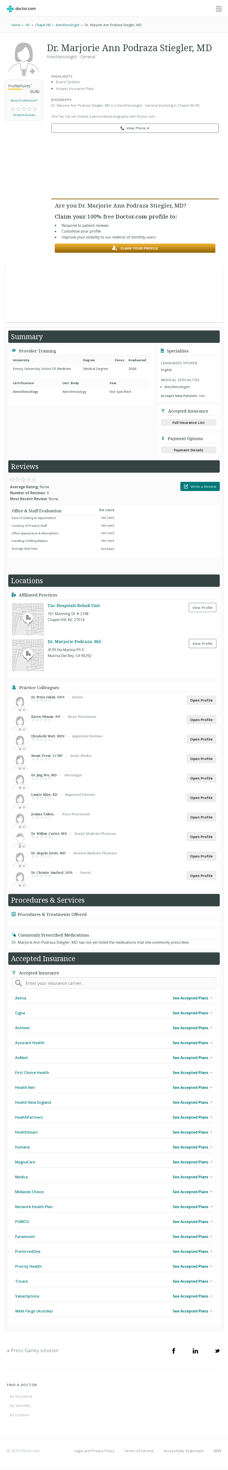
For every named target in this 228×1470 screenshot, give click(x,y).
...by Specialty (18, 1405)
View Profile (202, 607)
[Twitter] (217, 1350)
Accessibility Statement (184, 1450)
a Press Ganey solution (32, 1350)
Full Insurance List (189, 422)
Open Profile (201, 700)
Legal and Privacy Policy (94, 1450)
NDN (217, 1450)
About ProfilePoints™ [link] (24, 101)
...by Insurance (19, 1396)
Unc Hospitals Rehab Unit (74, 605)
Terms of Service (139, 1450)
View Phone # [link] (135, 128)
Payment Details (188, 450)
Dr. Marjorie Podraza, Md (74, 641)
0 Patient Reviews (24, 115)
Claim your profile (135, 248)
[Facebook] (173, 1350)
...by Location (18, 1414)
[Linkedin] (195, 1350)
